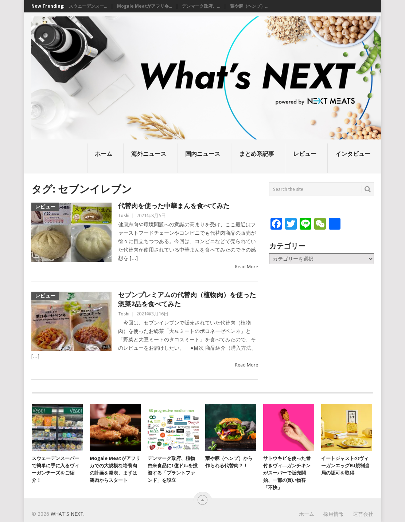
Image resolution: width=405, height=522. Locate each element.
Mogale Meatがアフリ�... (144, 6)
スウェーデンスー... (88, 6)
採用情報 (333, 514)
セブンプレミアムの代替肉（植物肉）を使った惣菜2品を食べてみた (187, 299)
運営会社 (363, 514)
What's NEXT (67, 514)
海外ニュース (148, 153)
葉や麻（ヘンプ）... (249, 6)
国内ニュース (202, 153)
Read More (246, 266)
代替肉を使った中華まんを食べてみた (174, 206)
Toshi (123, 215)
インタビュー (352, 153)
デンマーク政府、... (201, 6)
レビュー (304, 153)
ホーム (103, 153)
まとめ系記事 (256, 153)
